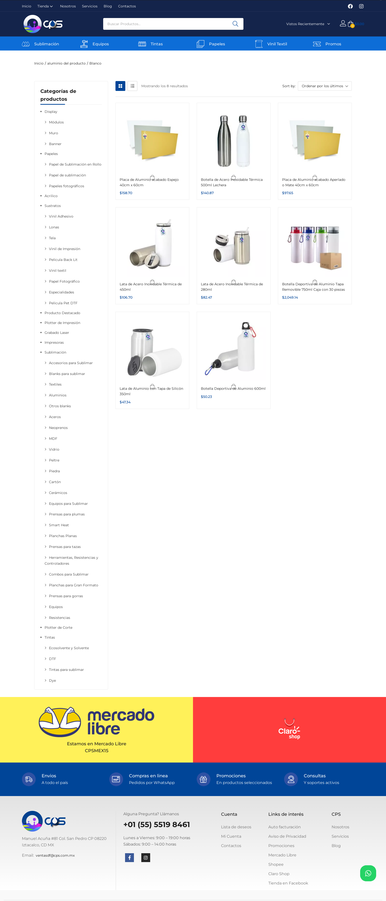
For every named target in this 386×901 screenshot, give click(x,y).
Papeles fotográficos (66, 186)
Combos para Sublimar (69, 574)
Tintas (157, 44)
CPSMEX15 (96, 750)
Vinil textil (57, 270)
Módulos (56, 122)
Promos (333, 44)
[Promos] (317, 44)
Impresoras (54, 342)
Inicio (26, 6)
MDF (53, 438)
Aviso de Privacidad (287, 836)
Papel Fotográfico (64, 281)
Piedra (54, 471)
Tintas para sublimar (66, 669)
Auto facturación (284, 827)
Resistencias (59, 617)
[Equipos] (84, 44)
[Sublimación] (26, 44)
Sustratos (53, 206)
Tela (52, 238)
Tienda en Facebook (288, 883)
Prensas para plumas (67, 514)
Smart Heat (59, 525)
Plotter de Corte (58, 627)
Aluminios (57, 395)
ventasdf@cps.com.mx (55, 855)
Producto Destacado (62, 313)
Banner (55, 144)
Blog (108, 6)
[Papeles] (200, 44)
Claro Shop (279, 873)
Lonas (54, 227)
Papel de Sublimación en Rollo (75, 164)
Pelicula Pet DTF (63, 303)
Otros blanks (60, 406)
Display (51, 111)
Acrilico (51, 196)
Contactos (127, 6)
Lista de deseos (236, 827)
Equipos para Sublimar (68, 503)
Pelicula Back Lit (63, 259)
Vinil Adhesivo (61, 216)
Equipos (101, 44)
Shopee (276, 864)
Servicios (89, 6)
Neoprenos (58, 427)
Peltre (54, 460)
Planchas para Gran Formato (73, 585)
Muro (53, 133)
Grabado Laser (57, 332)
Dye (52, 680)
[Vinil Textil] (259, 44)
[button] (356, 23)
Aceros (55, 417)
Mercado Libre (282, 855)
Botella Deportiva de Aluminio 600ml (233, 388)
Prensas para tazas (65, 546)
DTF (52, 659)
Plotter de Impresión (62, 323)
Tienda (45, 6)
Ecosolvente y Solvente (69, 648)
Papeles (217, 44)
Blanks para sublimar (67, 374)
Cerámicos (58, 493)
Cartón (55, 482)
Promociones (281, 845)
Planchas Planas (63, 536)
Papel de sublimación (67, 175)
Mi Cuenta (231, 836)
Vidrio (54, 449)
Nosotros (68, 6)
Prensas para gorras (66, 596)
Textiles (55, 384)
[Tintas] (142, 44)
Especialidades (61, 292)
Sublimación (46, 44)
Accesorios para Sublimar (71, 363)
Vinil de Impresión (64, 249)
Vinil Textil (277, 44)
